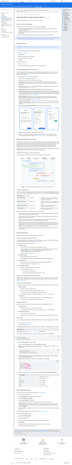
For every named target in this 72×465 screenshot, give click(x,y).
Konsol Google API (24, 52)
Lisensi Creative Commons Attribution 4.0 (41, 430)
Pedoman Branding (18, 453)
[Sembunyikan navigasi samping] (12, 463)
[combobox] (55, 1)
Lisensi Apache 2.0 (21, 431)
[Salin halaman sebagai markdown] (48, 17)
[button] (6, 20)
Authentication (14, 1)
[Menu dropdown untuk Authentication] (18, 1)
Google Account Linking (6, 4)
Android (27, 458)
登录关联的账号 (29, 323)
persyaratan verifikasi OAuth (41, 135)
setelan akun (32, 87)
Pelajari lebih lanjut (33, 94)
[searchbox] (6, 9)
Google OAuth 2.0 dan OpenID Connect (49, 453)
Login (70, 1)
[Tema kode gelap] (58, 336)
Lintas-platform (29, 1)
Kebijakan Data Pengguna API (19, 451)
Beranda (18, 14)
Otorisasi (30, 14)
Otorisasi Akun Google (5, 6)
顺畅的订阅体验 (27, 324)
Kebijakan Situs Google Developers (43, 431)
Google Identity (26, 14)
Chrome (31, 458)
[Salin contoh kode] (58, 361)
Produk (21, 14)
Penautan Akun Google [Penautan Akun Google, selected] (38, 6)
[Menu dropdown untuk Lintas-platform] (33, 1)
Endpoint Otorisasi (39, 241)
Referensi (45, 6)
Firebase (36, 458)
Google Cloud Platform (43, 458)
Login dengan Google (46, 451)
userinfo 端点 (19, 319)
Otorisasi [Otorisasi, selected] (22, 1)
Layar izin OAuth (26, 76)
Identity (5, 1)
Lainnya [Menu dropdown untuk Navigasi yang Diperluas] (37, 1)
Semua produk (51, 458)
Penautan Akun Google (47, 454)
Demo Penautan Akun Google (43, 411)
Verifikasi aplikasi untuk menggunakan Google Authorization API (21, 6)
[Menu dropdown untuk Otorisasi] (25, 1)
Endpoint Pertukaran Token (21, 280)
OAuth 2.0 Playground (42, 392)
